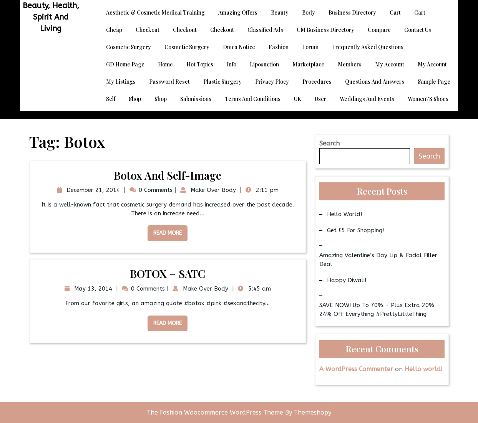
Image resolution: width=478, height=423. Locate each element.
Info (231, 64)
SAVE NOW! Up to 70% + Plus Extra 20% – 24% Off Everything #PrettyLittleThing (379, 309)
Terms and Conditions (252, 98)
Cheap (114, 29)
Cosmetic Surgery (128, 47)
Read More (165, 230)
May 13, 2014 (92, 288)
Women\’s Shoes (428, 98)
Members (350, 64)
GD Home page (125, 64)
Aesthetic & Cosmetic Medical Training (155, 12)
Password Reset (169, 81)
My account (389, 64)
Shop (135, 98)
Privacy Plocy (272, 81)
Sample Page (434, 81)
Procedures (317, 81)
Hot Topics (199, 64)
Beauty (280, 12)
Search (329, 143)
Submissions (195, 98)
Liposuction (264, 64)
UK (297, 98)
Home (165, 64)
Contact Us (417, 29)
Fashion (279, 47)
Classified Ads (265, 29)
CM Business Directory (325, 29)
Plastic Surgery (222, 81)
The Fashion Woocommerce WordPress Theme (216, 412)
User (320, 98)
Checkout (147, 29)
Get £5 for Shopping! (355, 230)
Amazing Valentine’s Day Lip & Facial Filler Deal (378, 260)
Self (110, 98)
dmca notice (239, 47)
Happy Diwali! (346, 280)
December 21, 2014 (92, 190)
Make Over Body (212, 190)
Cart (395, 12)
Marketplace (308, 64)
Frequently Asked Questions (367, 47)
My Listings (121, 81)
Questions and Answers (374, 81)
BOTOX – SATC (167, 273)
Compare (379, 29)
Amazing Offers (237, 12)
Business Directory (352, 12)
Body (308, 12)
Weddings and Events (367, 98)
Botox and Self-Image (167, 175)
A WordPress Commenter (356, 369)
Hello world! (344, 214)
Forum (310, 47)
